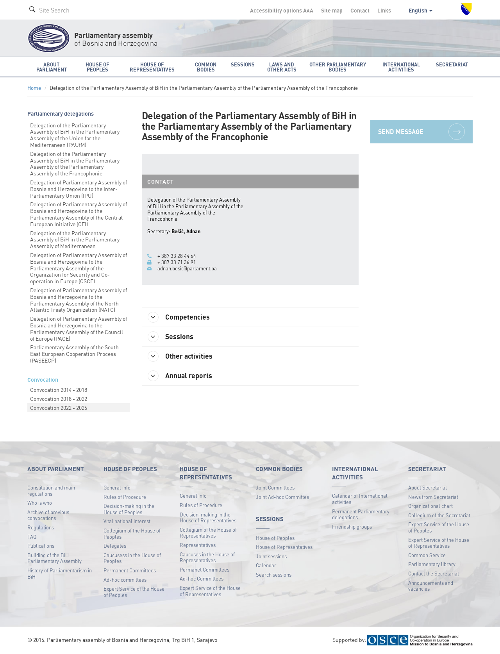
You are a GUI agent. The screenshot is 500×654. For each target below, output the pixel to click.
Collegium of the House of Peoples (132, 533)
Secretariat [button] (452, 64)
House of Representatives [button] (152, 67)
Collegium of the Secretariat (439, 515)
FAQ (31, 536)
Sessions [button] (243, 64)
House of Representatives (284, 546)
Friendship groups (352, 526)
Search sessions (273, 574)
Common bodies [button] (205, 67)
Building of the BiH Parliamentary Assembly (54, 558)
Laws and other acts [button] (281, 67)
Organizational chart (430, 505)
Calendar (266, 565)
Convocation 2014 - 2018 (58, 389)
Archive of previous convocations (48, 515)
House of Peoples (275, 537)
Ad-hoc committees (125, 579)
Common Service (427, 555)
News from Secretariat (433, 496)
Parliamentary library (431, 564)
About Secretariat (427, 487)
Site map (332, 10)
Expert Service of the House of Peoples (134, 591)
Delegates (115, 545)
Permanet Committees (204, 569)
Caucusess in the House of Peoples (132, 558)
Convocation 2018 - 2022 (58, 398)
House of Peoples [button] (97, 67)
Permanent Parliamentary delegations (360, 514)
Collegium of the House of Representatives (208, 532)
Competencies (179, 317)
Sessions (170, 336)
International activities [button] (401, 67)
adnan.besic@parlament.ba (187, 268)
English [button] (420, 10)
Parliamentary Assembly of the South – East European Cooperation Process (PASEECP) (76, 353)
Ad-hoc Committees (201, 578)
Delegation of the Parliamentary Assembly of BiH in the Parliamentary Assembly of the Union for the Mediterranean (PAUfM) (75, 135)
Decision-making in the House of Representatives (208, 517)
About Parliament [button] (51, 67)
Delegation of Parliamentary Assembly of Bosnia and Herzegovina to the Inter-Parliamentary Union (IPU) (78, 189)
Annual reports (180, 375)
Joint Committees (275, 487)
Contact (360, 10)
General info (117, 487)
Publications (40, 545)
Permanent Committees (130, 570)
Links (384, 10)
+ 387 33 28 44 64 (176, 256)
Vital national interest (127, 521)
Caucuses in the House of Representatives (207, 557)
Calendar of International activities (360, 498)
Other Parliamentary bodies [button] (337, 67)
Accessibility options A (281, 10)
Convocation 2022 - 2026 (58, 407)
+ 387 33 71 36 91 (176, 262)
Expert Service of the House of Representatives (210, 590)
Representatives (198, 544)
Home (34, 87)
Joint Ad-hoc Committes (282, 496)
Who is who (39, 502)
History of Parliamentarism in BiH (59, 573)
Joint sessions (271, 556)
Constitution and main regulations (51, 490)
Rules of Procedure (125, 496)
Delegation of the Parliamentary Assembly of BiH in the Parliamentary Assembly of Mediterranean (75, 239)
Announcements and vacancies (430, 585)
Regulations (40, 527)
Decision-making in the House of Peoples (129, 508)
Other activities (180, 356)
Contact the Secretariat (433, 573)
